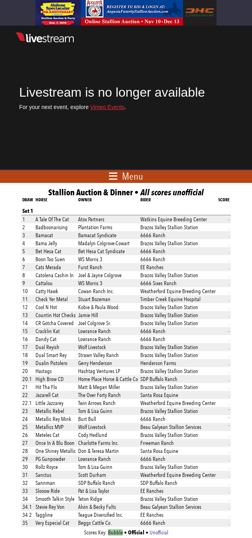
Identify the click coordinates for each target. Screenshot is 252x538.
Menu (132, 176)
